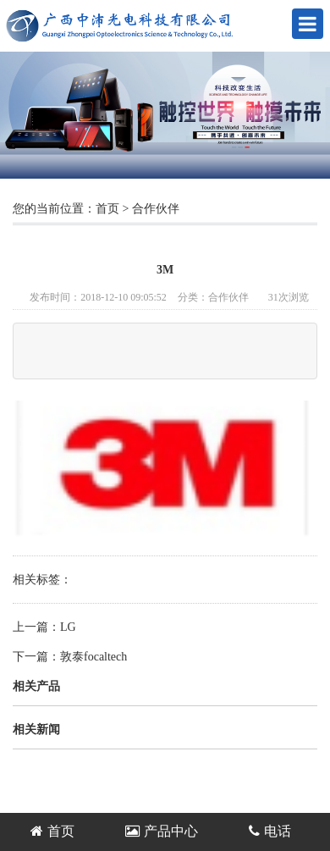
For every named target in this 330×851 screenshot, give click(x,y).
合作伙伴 (155, 208)
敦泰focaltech (93, 656)
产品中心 (161, 831)
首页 (107, 208)
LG (68, 627)
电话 (270, 831)
